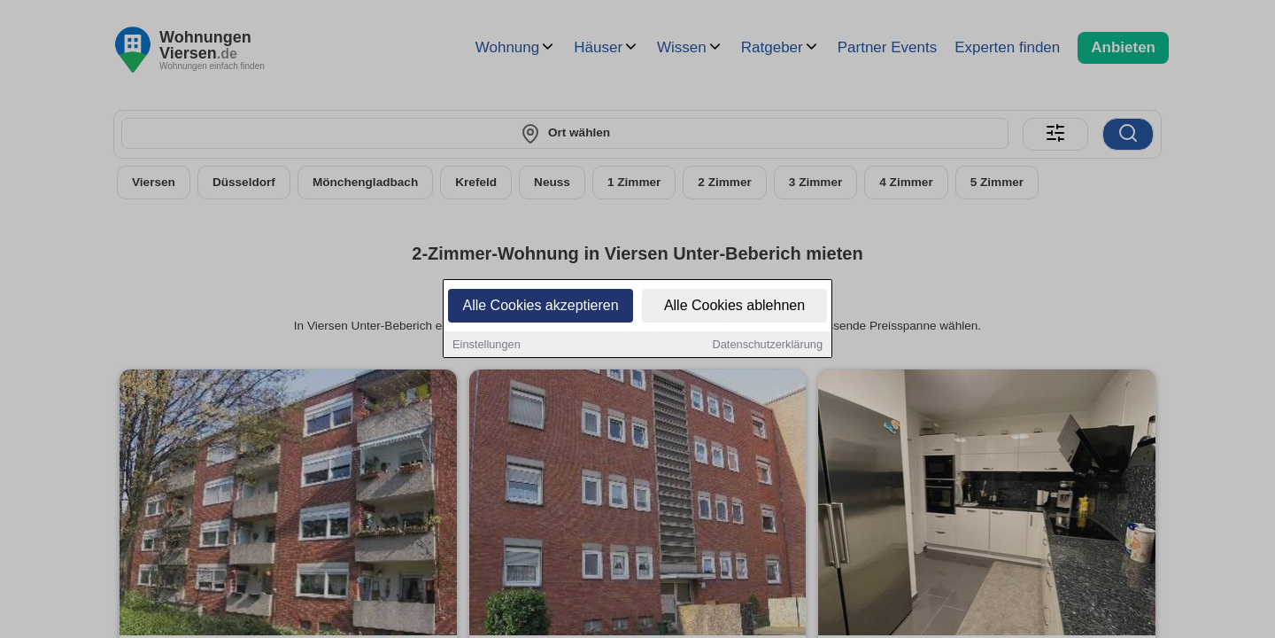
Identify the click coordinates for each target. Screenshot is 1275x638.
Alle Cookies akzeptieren (540, 306)
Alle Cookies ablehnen (734, 306)
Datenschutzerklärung (768, 345)
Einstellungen (486, 345)
